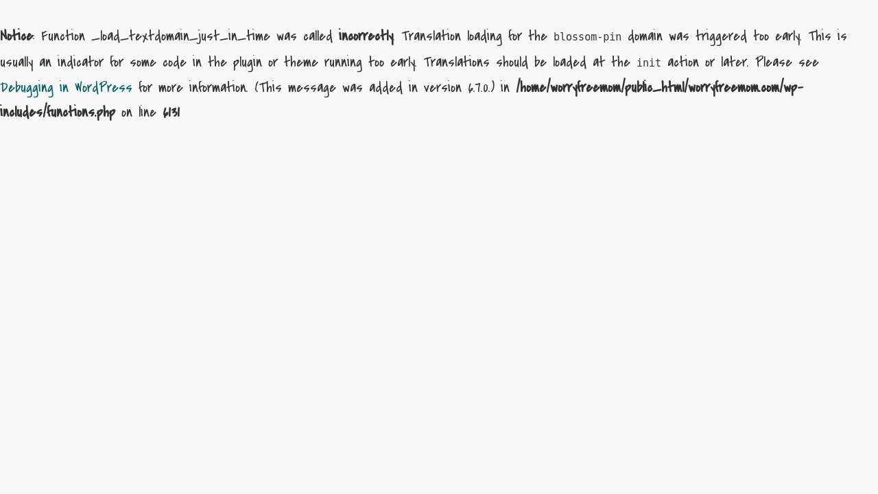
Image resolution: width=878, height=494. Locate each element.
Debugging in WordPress (66, 87)
